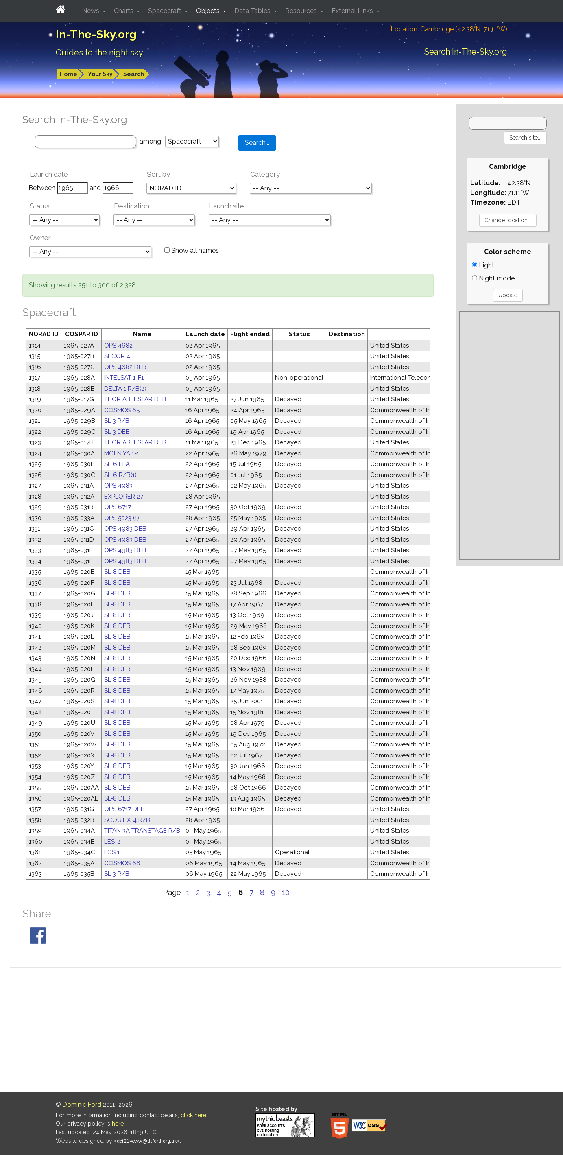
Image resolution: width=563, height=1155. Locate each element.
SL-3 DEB (117, 431)
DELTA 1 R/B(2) (125, 388)
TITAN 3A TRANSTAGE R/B (142, 830)
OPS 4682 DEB (125, 367)
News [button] (91, 11)
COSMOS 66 (122, 863)
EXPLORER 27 (123, 496)
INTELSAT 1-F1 (124, 377)
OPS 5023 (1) (121, 518)
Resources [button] (302, 11)
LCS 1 (112, 852)
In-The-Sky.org (96, 34)
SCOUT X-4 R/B (127, 820)
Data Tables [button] (253, 11)
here (118, 1123)
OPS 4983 (118, 485)
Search (133, 74)
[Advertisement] (509, 435)
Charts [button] (124, 11)
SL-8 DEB (117, 571)
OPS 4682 (118, 345)
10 (286, 892)
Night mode (493, 278)
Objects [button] (208, 11)
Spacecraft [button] (165, 11)
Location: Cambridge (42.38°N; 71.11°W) (449, 29)
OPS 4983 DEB (125, 528)
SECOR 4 (117, 356)
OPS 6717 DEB (124, 809)
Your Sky (100, 74)
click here (193, 1115)
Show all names (191, 250)
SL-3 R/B (116, 420)
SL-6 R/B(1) (120, 475)
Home (68, 74)
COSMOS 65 (122, 410)
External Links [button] (353, 11)
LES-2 (112, 841)
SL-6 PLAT (118, 464)
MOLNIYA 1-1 (121, 453)
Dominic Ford (82, 1104)
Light (483, 265)
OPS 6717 (117, 507)
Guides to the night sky (99, 52)
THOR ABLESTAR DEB (135, 399)
